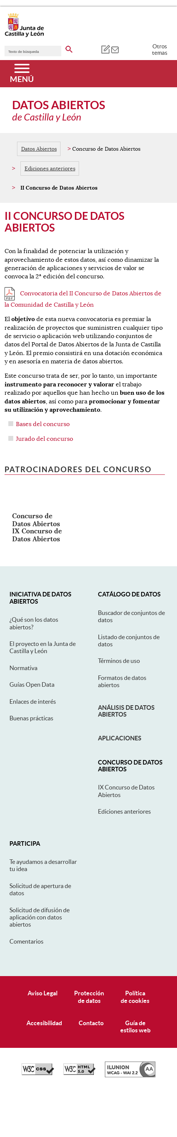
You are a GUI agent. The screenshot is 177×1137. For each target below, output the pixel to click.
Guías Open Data (31, 684)
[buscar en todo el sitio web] (69, 48)
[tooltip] (105, 49)
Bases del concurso (43, 424)
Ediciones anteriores (50, 168)
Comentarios (26, 941)
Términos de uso (119, 660)
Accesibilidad (44, 1023)
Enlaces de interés (32, 701)
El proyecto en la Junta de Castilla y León (42, 647)
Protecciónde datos (89, 997)
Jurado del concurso (44, 439)
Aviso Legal (42, 993)
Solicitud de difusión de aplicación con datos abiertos (39, 917)
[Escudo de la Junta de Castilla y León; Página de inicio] (24, 35)
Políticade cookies (135, 997)
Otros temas (160, 49)
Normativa (23, 667)
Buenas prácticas (31, 718)
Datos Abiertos (39, 148)
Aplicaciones (119, 738)
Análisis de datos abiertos (126, 711)
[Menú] (21, 73)
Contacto (91, 1023)
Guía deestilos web (135, 1026)
